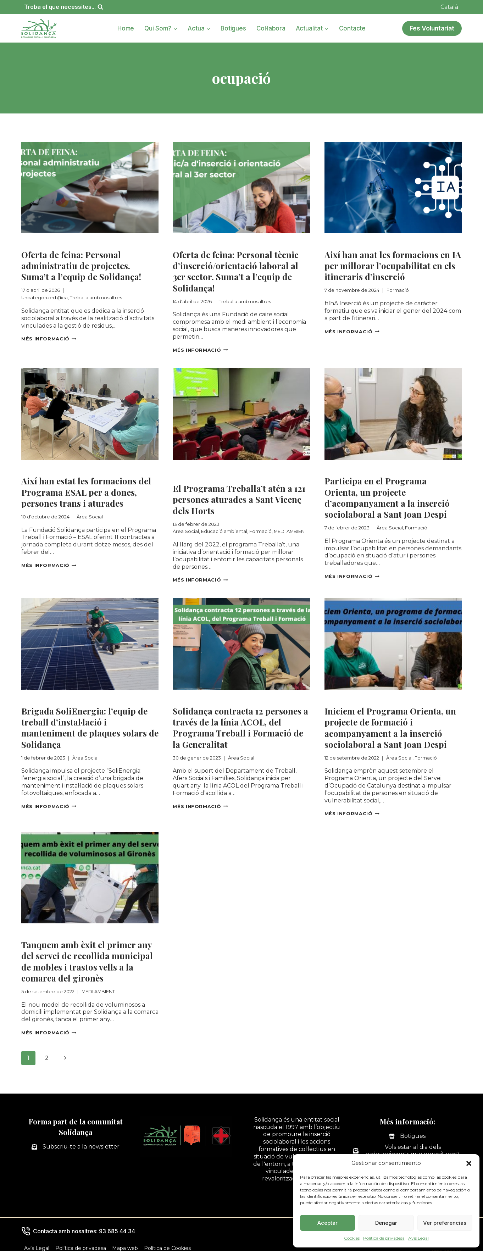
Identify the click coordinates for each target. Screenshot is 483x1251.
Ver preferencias (444, 1222)
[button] (468, 1163)
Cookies (352, 1238)
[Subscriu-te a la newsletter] (76, 1140)
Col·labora (270, 28)
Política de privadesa (384, 1238)
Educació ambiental (241, 467)
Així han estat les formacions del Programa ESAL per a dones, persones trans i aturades (86, 490)
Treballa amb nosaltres (121, 242)
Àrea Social (38, 467)
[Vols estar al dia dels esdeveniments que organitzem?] (407, 1144)
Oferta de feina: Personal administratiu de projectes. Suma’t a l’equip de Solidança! (81, 265)
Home (125, 28)
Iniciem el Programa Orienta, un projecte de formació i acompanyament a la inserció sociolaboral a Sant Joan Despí (390, 724)
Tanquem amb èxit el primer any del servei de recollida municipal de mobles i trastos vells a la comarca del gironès (87, 956)
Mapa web (125, 1242)
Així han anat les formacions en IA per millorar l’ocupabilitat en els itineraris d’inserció (392, 265)
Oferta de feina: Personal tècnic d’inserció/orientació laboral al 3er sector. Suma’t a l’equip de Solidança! (236, 270)
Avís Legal (418, 1238)
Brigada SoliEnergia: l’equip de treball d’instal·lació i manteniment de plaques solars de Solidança (90, 724)
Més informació (48, 337)
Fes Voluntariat (432, 28)
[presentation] (90, 187)
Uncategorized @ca (51, 242)
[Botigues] (407, 1130)
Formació (338, 242)
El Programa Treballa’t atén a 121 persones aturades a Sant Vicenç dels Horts (239, 497)
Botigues (233, 28)
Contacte (352, 28)
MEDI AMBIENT (195, 474)
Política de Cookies (167, 1242)
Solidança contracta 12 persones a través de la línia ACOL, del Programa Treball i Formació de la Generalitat (240, 724)
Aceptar (327, 1222)
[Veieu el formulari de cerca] (63, 7)
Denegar (386, 1222)
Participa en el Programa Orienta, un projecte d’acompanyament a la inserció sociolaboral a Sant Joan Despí (387, 495)
